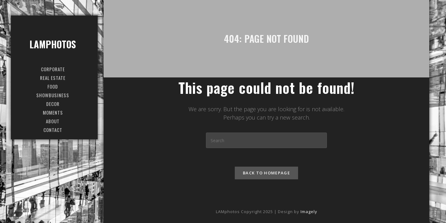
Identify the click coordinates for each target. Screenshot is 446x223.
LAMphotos (52, 44)
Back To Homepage (266, 173)
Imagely (309, 211)
